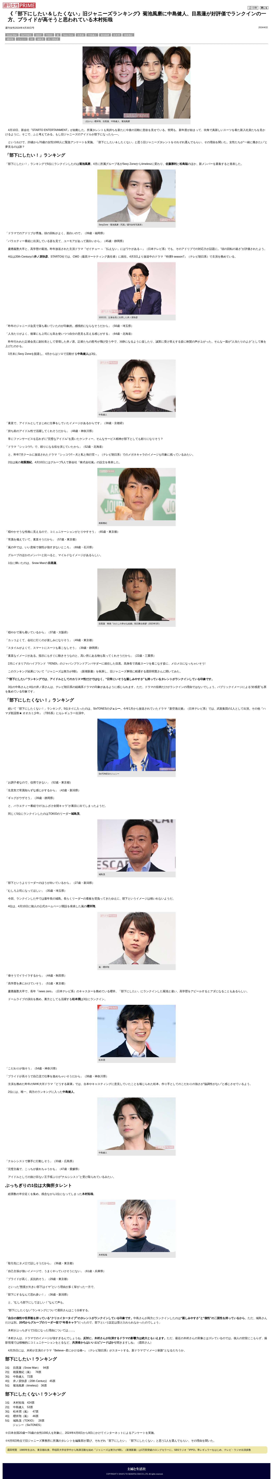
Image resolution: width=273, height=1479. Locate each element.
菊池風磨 (105, 35)
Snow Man (12, 35)
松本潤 (117, 35)
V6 (31, 39)
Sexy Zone (68, 35)
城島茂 (40, 39)
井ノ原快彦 (53, 39)
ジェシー (22, 39)
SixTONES (26, 35)
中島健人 (92, 35)
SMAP (39, 35)
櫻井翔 (10, 39)
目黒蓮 (80, 35)
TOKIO (49, 35)
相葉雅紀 (128, 35)
